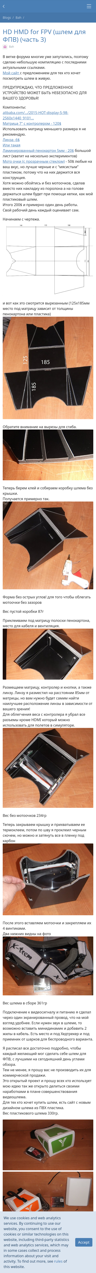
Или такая (11, 145)
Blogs (7, 17)
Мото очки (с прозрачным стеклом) (34, 161)
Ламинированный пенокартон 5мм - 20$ (38, 150)
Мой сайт (11, 72)
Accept (83, 1242)
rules (58, 1261)
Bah (18, 17)
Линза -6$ (11, 139)
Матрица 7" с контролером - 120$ (32, 123)
